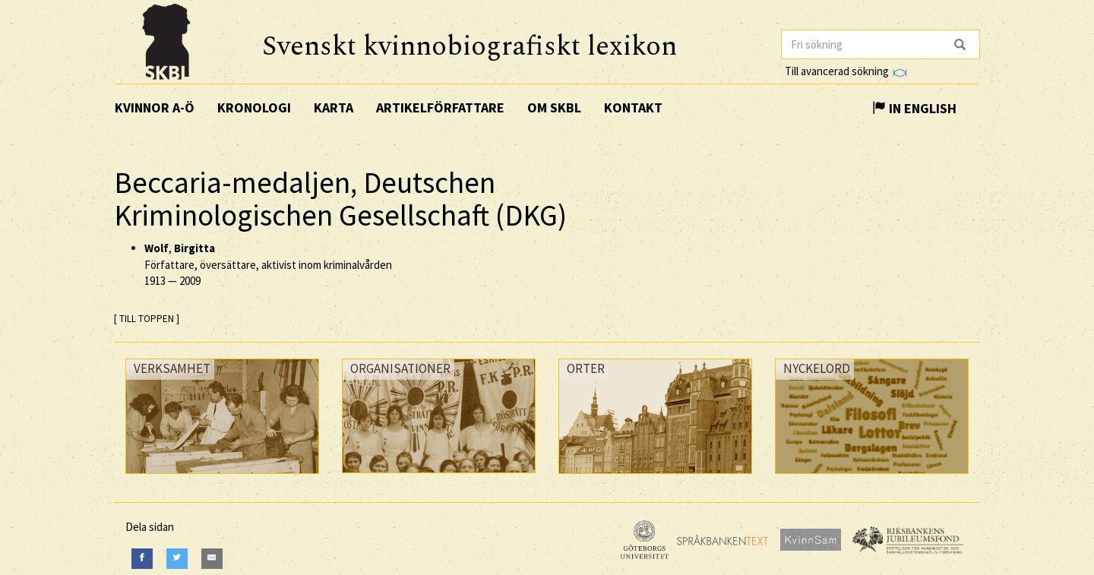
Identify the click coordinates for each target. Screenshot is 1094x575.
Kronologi (254, 107)
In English (914, 108)
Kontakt (633, 107)
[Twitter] (177, 558)
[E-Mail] (212, 558)
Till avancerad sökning (846, 71)
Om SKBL (554, 107)
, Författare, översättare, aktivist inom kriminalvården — (268, 264)
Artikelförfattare (440, 107)
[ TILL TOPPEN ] (146, 318)
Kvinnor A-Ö (154, 107)
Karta (333, 107)
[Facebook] (142, 558)
